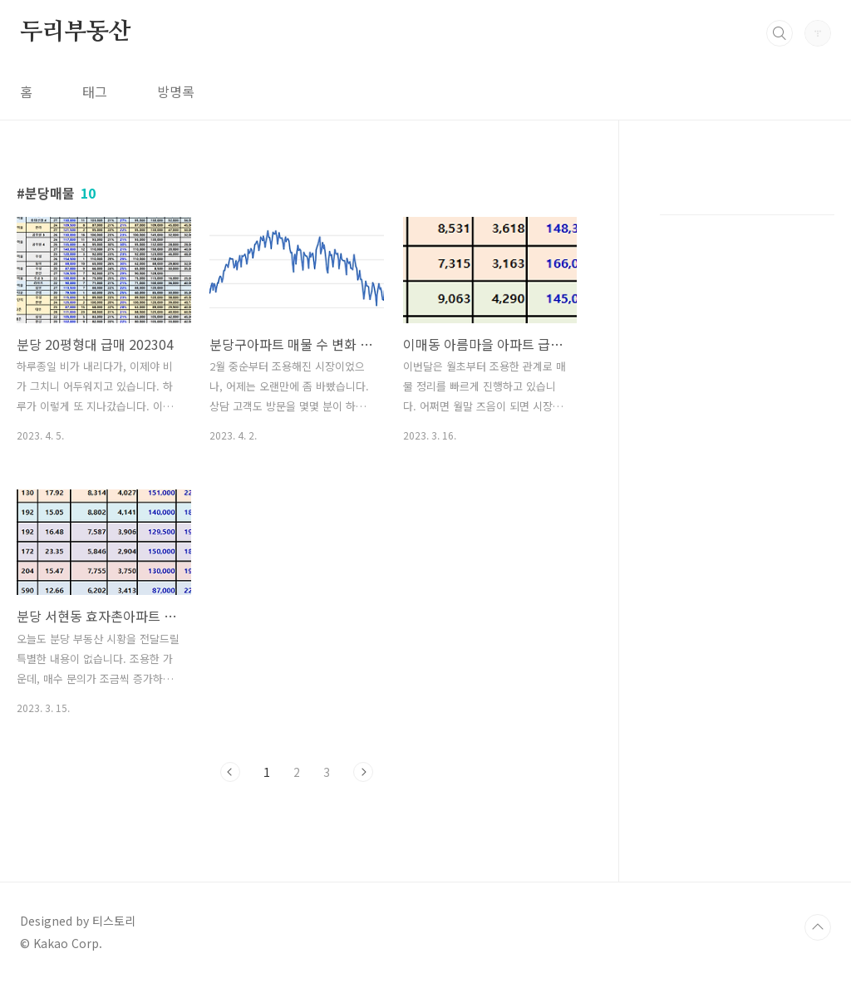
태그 (94, 91)
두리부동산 (75, 32)
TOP (817, 927)
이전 (230, 772)
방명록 (175, 91)
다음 (363, 772)
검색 (779, 33)
